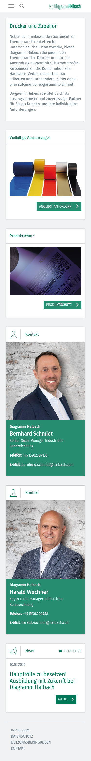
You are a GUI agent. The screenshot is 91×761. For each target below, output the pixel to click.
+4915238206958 (35, 613)
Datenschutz (22, 736)
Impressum (20, 730)
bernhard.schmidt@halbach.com (47, 464)
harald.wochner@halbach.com (45, 622)
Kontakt (18, 748)
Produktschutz (59, 305)
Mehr (62, 699)
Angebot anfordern (55, 206)
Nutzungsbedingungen (31, 742)
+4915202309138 (35, 455)
